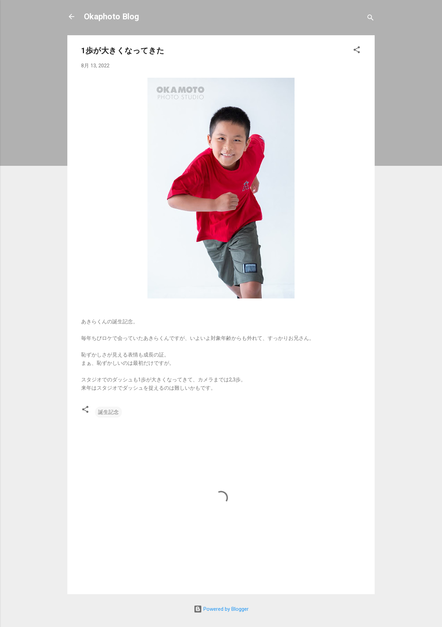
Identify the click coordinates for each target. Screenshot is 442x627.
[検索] (370, 18)
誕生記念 (108, 412)
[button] (357, 51)
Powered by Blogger (221, 609)
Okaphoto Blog (111, 16)
